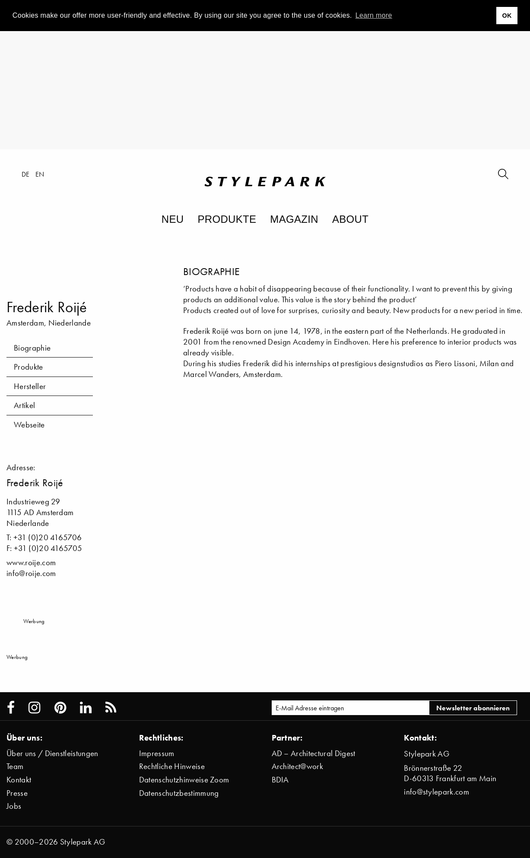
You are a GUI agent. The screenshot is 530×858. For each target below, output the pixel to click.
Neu (173, 219)
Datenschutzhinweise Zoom (184, 780)
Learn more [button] (373, 15)
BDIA (280, 780)
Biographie (32, 348)
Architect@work (297, 766)
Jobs (13, 806)
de (26, 174)
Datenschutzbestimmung (179, 793)
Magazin (294, 219)
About (350, 219)
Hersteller (30, 386)
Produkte (226, 219)
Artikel (24, 405)
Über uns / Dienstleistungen (52, 753)
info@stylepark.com (436, 792)
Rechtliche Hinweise (172, 766)
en (39, 174)
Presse (17, 793)
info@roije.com (31, 573)
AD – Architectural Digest (313, 753)
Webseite (29, 425)
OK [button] (506, 15)
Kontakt (18, 780)
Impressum (157, 753)
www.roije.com (31, 562)
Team (14, 766)
